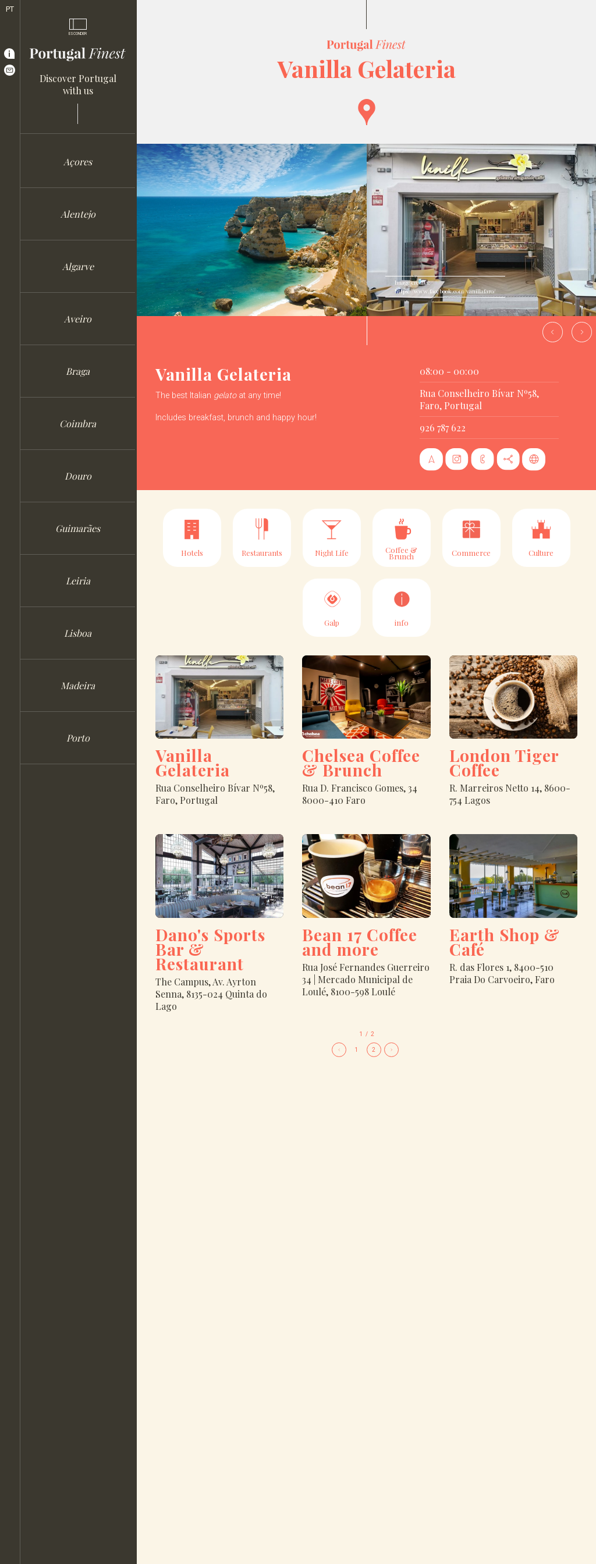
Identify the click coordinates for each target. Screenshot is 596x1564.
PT (10, 9)
